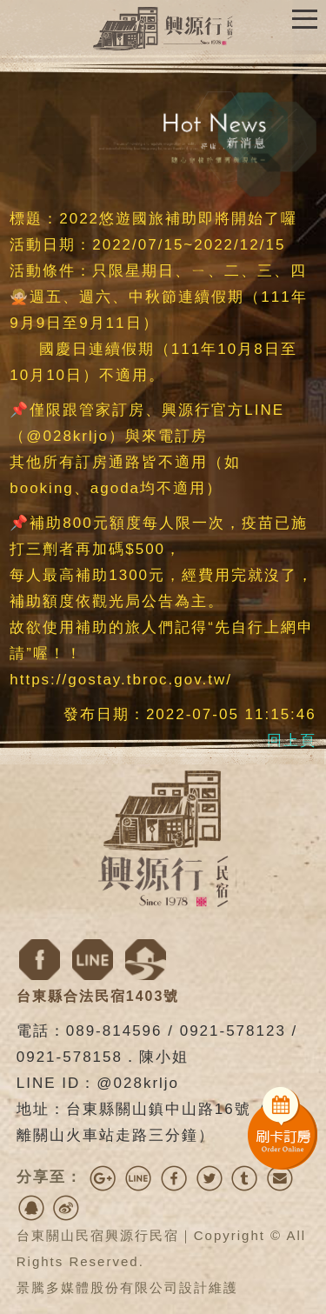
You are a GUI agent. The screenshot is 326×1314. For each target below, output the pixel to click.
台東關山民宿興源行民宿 (98, 1235)
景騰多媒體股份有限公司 (98, 1287)
